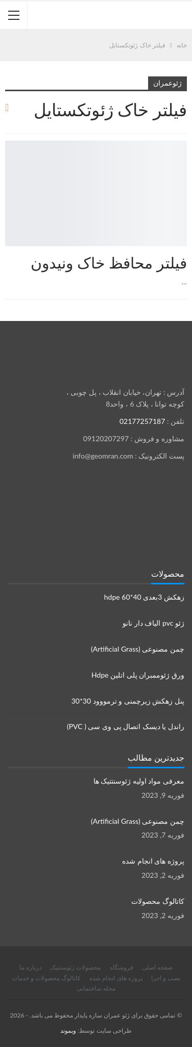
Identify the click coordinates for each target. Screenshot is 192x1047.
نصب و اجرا (165, 978)
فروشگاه (121, 967)
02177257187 (142, 421)
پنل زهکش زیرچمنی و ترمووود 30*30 (127, 700)
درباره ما (30, 967)
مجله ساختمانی (96, 988)
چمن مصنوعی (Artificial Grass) (137, 649)
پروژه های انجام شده (153, 860)
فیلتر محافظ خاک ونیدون (109, 262)
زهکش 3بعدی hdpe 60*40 (144, 597)
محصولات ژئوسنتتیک (183, 142)
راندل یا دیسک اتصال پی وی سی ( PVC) (125, 726)
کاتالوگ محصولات (157, 901)
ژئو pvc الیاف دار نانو (153, 623)
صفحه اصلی (157, 967)
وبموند (68, 1030)
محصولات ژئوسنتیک (75, 967)
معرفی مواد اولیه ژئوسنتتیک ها (138, 780)
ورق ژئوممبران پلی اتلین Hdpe (137, 674)
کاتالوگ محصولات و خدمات (46, 978)
